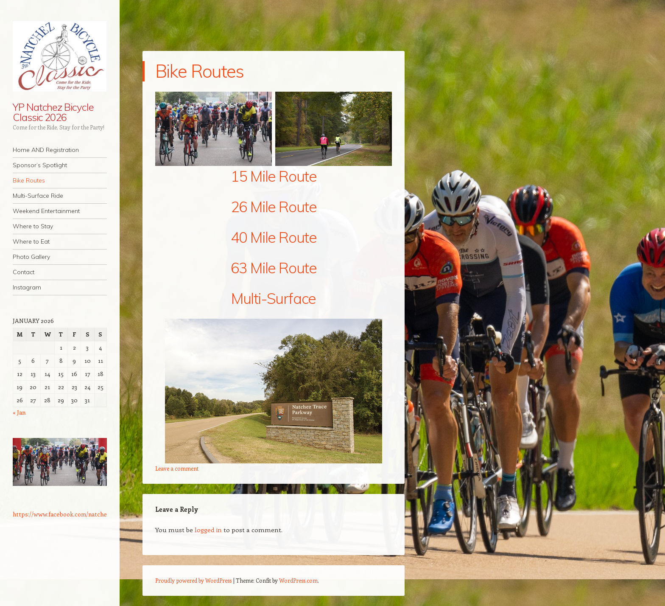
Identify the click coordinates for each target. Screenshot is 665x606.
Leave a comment (176, 468)
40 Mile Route (274, 237)
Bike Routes (29, 180)
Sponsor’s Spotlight (40, 165)
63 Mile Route (274, 267)
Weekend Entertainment (46, 211)
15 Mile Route (274, 176)
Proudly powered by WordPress (193, 580)
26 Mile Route (274, 206)
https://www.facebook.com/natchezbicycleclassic (79, 514)
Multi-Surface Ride (38, 195)
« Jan (19, 412)
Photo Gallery (31, 257)
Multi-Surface (273, 298)
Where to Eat (31, 241)
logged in (208, 529)
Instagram (27, 287)
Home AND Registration (46, 150)
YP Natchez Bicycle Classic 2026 (53, 112)
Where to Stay (33, 226)
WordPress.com (298, 580)
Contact (23, 272)
